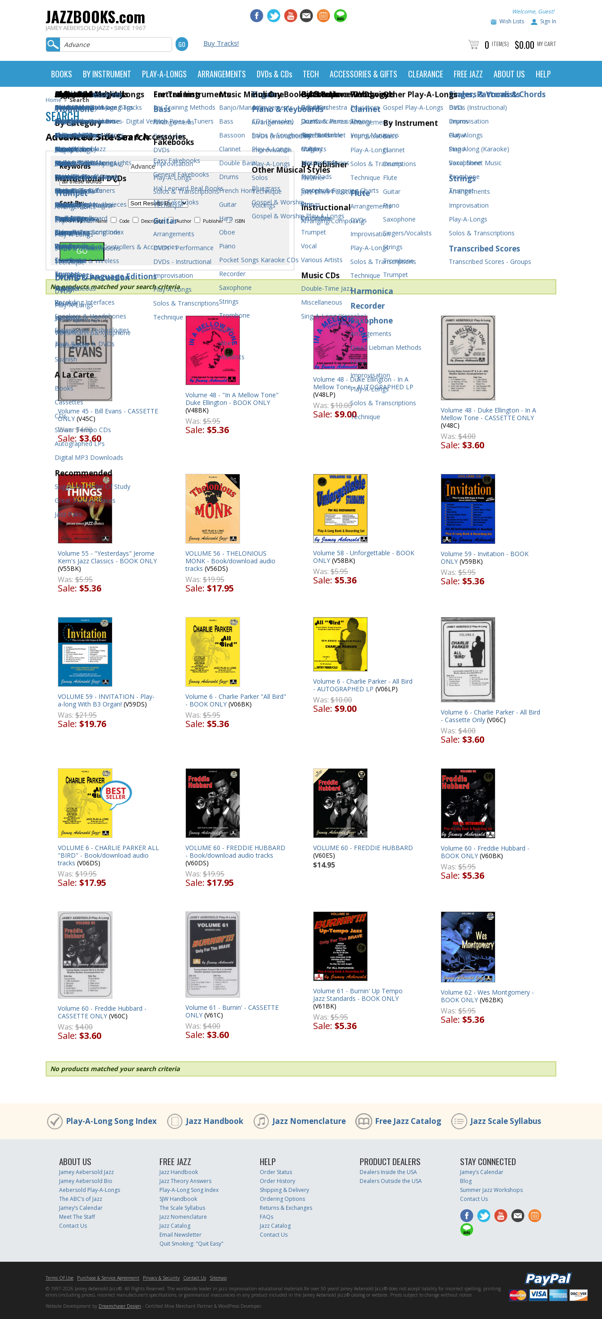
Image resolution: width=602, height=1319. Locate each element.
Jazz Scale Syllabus (505, 1121)
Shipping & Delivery (284, 1190)
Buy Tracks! (221, 42)
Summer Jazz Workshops (491, 1190)
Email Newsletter (180, 1234)
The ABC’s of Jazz (80, 1199)
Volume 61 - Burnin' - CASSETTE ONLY (232, 1011)
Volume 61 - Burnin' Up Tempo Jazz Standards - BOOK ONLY (358, 995)
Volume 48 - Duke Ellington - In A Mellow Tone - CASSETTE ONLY (488, 414)
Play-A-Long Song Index (111, 1121)
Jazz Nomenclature (309, 1121)
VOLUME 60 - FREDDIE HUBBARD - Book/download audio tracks (235, 851)
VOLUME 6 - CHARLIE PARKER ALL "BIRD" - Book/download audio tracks (108, 855)
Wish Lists (511, 21)
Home (53, 100)
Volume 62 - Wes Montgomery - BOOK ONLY (487, 996)
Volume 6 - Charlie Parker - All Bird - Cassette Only (490, 716)
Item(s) (500, 43)
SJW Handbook (178, 1199)
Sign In (548, 21)
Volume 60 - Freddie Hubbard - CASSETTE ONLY (102, 1012)
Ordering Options (282, 1199)
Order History (277, 1181)
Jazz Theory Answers (185, 1181)
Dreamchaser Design (120, 1306)
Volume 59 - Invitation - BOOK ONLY (485, 557)
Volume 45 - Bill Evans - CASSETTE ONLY (108, 415)
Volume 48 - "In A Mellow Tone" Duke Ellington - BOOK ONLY (232, 399)
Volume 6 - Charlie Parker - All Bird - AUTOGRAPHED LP (363, 685)
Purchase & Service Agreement (108, 1278)
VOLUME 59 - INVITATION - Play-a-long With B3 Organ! (106, 700)
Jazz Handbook (214, 1121)
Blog (466, 1181)
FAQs (266, 1217)
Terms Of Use (59, 1278)
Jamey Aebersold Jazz (86, 1172)
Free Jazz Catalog (408, 1121)
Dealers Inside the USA (388, 1172)
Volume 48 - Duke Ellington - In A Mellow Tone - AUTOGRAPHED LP (363, 383)
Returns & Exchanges (286, 1208)
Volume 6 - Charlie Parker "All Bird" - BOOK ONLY (235, 700)
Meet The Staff (77, 1217)
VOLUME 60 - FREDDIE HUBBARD (363, 847)
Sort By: (72, 203)
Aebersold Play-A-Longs (89, 1190)
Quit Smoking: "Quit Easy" (191, 1243)
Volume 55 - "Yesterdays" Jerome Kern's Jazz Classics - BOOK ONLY (107, 557)
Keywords (75, 166)
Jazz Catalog (174, 1226)
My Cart (546, 43)
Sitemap (218, 1278)
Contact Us (73, 1226)
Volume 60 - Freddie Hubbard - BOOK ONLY (485, 852)
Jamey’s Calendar (81, 1208)
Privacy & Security (161, 1278)
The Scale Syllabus (182, 1208)
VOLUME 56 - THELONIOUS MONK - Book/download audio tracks (230, 561)
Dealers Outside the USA (391, 1181)
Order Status (276, 1172)
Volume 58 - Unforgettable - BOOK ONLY (363, 557)
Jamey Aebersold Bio (85, 1181)
